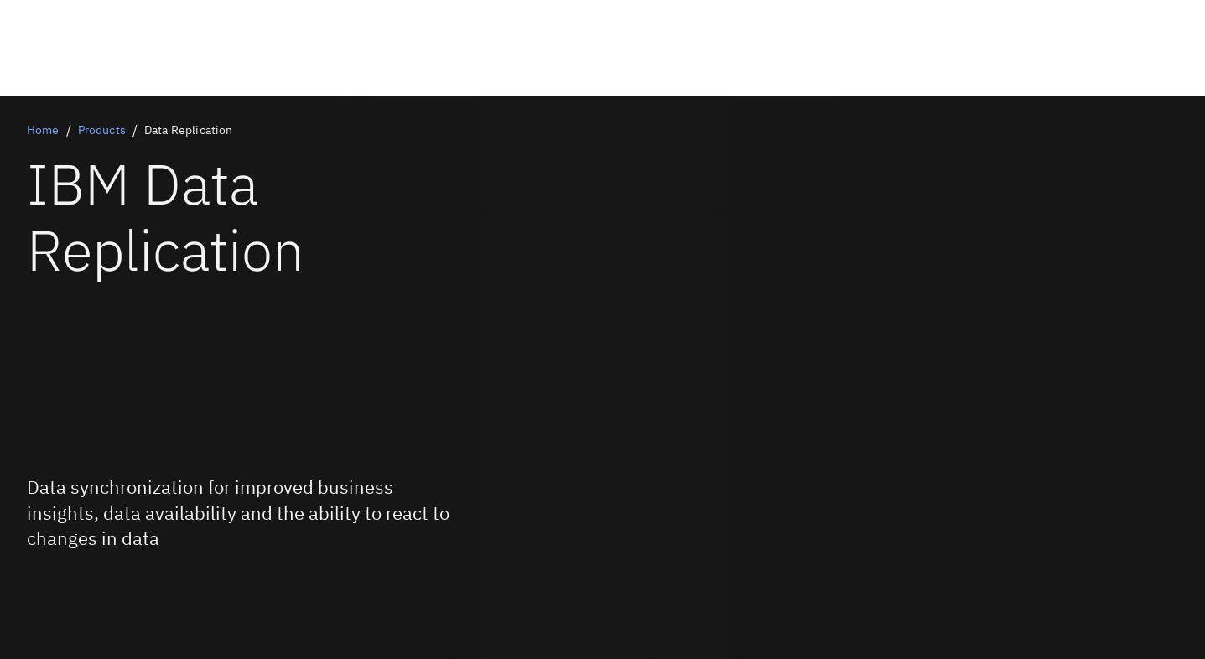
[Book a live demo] (78, 585)
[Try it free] (78, 598)
